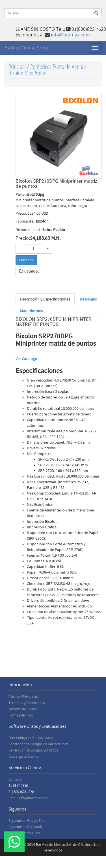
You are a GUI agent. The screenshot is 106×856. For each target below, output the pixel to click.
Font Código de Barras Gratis (30, 738)
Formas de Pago (20, 715)
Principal (17, 66)
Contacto (15, 779)
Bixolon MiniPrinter (27, 73)
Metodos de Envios (22, 709)
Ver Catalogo (26, 358)
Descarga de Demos (23, 756)
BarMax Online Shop (26, 48)
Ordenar (26, 260)
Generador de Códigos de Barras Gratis (38, 744)
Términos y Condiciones (26, 703)
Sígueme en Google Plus (26, 820)
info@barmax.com (70, 35)
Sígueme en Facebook (25, 827)
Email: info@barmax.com (28, 798)
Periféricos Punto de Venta (56, 66)
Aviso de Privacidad (23, 696)
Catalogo (29, 271)
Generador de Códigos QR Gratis (33, 750)
